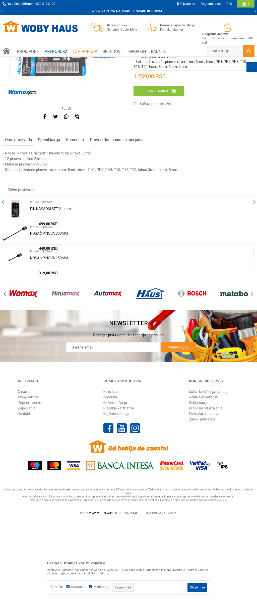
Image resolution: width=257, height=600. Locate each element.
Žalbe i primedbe (202, 498)
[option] (128, 11)
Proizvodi (38, 60)
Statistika (78, 587)
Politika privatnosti (203, 476)
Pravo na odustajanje (205, 487)
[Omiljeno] (229, 4)
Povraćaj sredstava (204, 493)
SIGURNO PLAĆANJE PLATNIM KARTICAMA (128, 11)
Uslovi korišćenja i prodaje (209, 471)
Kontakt (24, 493)
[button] (230, 50)
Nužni (58, 587)
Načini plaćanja (115, 482)
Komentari (75, 207)
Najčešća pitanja (116, 493)
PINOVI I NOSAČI (80, 60)
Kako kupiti (111, 471)
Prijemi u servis (30, 482)
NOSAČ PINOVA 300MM (49, 301)
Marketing (101, 587)
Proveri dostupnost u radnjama (116, 207)
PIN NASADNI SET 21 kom (50, 277)
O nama (24, 471)
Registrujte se (211, 4)
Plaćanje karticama (118, 487)
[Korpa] (246, 6)
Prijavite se (178, 426)
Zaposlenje (26, 487)
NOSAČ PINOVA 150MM (49, 326)
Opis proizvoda (18, 207)
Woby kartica (28, 476)
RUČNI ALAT (56, 60)
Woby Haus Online (15, 60)
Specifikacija (49, 207)
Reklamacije (198, 482)
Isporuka (110, 476)
